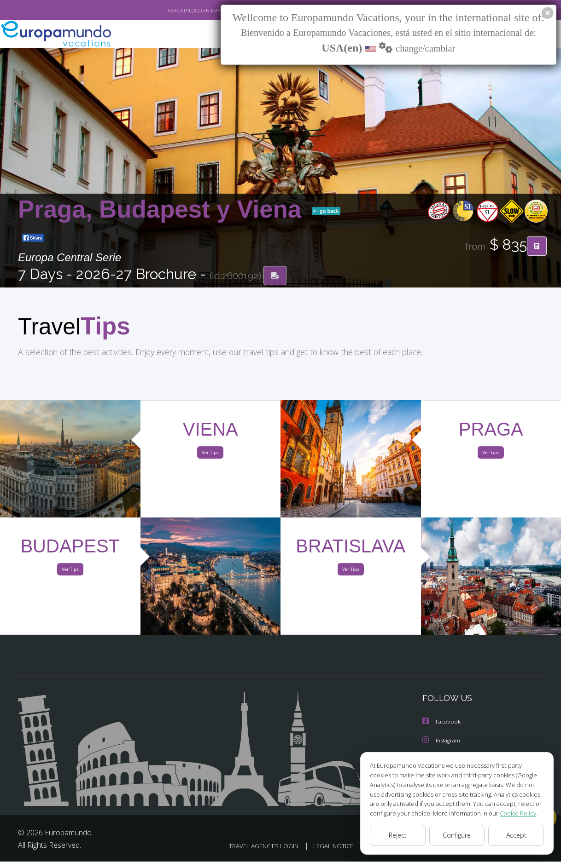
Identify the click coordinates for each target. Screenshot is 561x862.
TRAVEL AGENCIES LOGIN (251, 846)
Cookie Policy (511, 813)
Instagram (442, 741)
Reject (397, 835)
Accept (516, 835)
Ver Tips (210, 455)
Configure (457, 835)
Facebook (442, 723)
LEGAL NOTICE (323, 846)
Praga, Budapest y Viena (163, 210)
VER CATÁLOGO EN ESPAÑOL (178, 10)
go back (326, 212)
